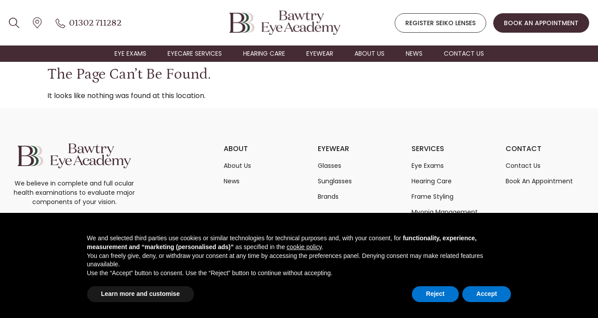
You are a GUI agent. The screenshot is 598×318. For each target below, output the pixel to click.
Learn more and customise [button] (140, 293)
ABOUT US (369, 53)
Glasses (329, 165)
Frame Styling (432, 196)
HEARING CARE (264, 53)
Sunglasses (335, 181)
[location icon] (14, 22)
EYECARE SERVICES (195, 53)
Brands (328, 196)
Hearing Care (431, 181)
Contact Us (523, 165)
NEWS (414, 53)
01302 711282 (95, 23)
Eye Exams (427, 165)
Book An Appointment (539, 181)
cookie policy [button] (304, 246)
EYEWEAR (319, 53)
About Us (237, 165)
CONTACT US (464, 53)
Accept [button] (486, 293)
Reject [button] (435, 293)
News (232, 181)
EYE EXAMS (130, 53)
